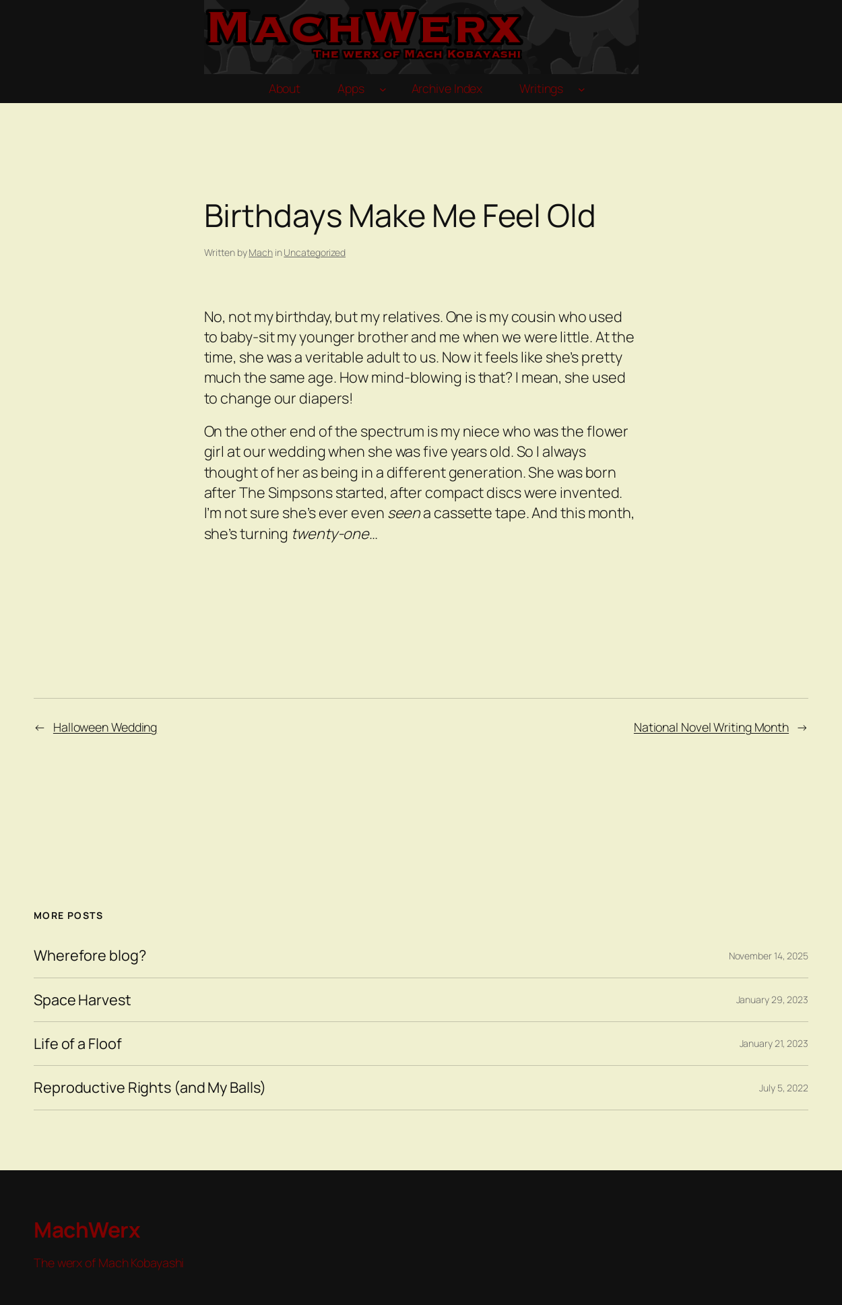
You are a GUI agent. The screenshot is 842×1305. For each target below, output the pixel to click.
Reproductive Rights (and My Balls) (150, 1087)
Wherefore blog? (90, 955)
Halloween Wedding (105, 727)
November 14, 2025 (768, 955)
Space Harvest (82, 1000)
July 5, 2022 (783, 1087)
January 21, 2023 (774, 1043)
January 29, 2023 (772, 999)
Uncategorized (315, 252)
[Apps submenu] (383, 88)
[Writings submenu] (581, 88)
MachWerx (87, 1229)
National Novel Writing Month (711, 727)
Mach (261, 252)
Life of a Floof (78, 1044)
